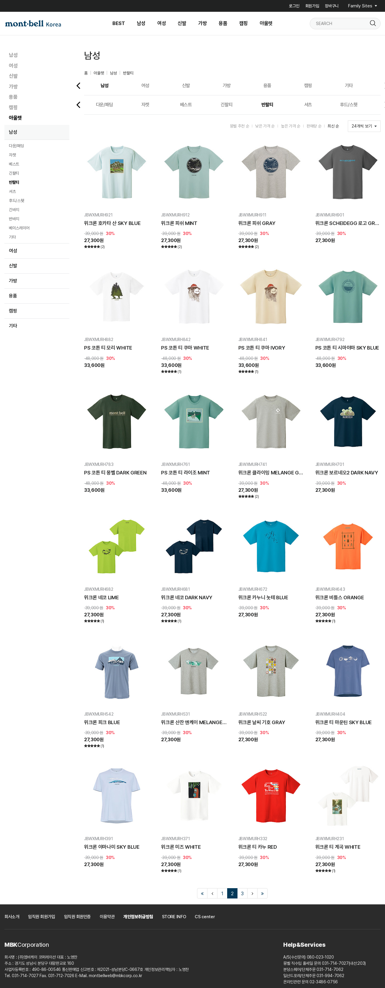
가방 (13, 87)
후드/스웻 (16, 200)
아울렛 (15, 118)
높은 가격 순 (290, 126)
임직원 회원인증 (77, 916)
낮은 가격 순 (265, 126)
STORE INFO (174, 916)
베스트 (14, 164)
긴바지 (14, 209)
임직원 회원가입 (41, 916)
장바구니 (332, 6)
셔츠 (12, 191)
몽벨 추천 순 (239, 126)
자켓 (12, 155)
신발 (13, 76)
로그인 (294, 6)
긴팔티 (14, 173)
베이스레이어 (19, 228)
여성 (13, 66)
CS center (205, 916)
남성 (13, 55)
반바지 (14, 218)
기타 (12, 237)
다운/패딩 (16, 145)
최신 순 (333, 126)
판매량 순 (314, 126)
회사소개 (11, 916)
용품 (13, 97)
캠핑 (13, 107)
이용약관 (107, 916)
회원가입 (312, 6)
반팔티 (14, 182)
